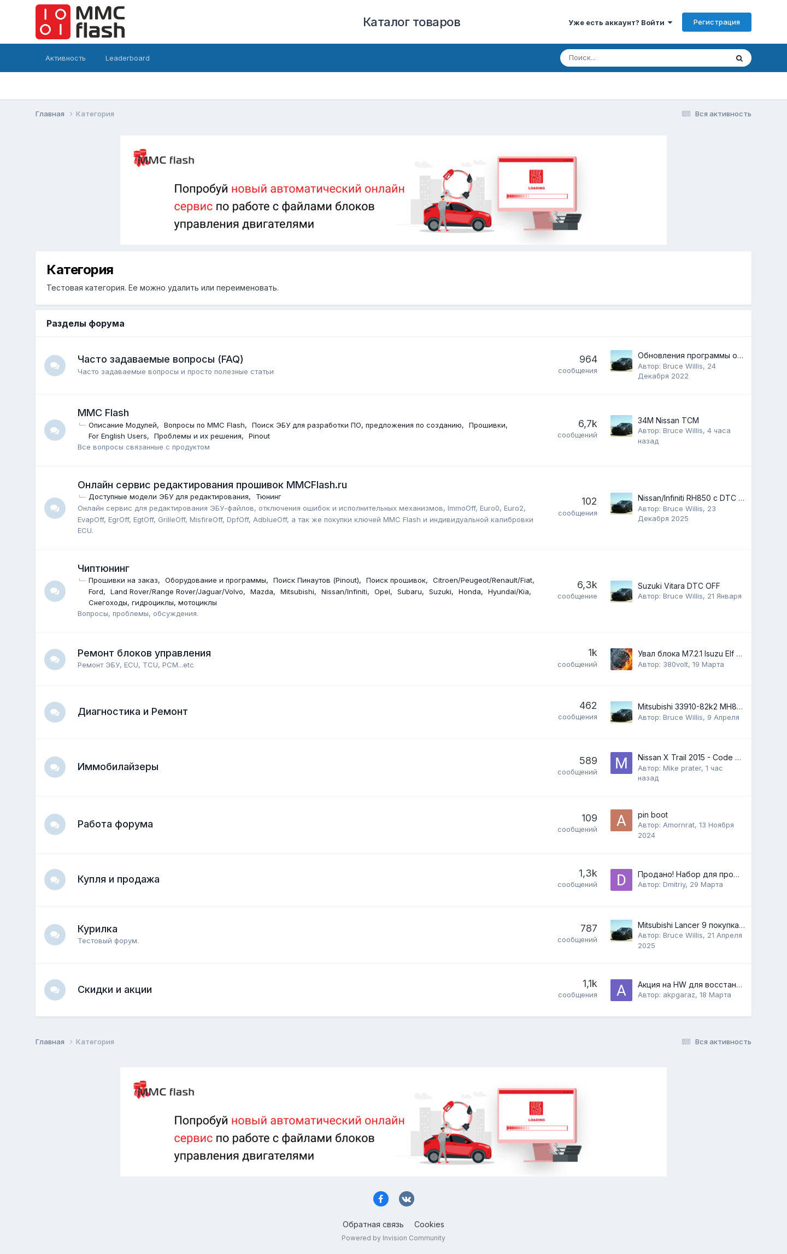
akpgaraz (679, 994)
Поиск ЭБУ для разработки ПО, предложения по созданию (357, 425)
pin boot (653, 814)
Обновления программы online (696, 355)
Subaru (516, 591)
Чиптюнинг (104, 568)
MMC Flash (104, 412)
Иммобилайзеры (118, 766)
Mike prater (682, 768)
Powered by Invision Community (393, 1238)
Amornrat (679, 824)
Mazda (368, 591)
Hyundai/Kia (168, 602)
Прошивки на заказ (123, 580)
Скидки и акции (115, 989)
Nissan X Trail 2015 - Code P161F (696, 757)
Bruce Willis (683, 366)
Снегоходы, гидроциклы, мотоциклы (260, 602)
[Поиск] (615, 58)
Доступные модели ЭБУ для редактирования (169, 496)
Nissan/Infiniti (451, 591)
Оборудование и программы (216, 580)
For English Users (118, 435)
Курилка (98, 928)
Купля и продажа (119, 879)
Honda (130, 602)
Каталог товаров (412, 22)
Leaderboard (127, 58)
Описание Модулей (123, 425)
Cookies (429, 1224)
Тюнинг (269, 496)
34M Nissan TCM (668, 420)
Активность (65, 58)
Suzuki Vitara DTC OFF (679, 585)
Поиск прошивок (396, 580)
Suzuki (100, 602)
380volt (675, 664)
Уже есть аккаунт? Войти (620, 22)
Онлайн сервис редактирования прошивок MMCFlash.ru (213, 484)
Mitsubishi (404, 591)
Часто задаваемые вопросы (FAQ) (161, 359)
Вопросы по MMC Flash (205, 425)
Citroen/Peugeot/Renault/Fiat (139, 591)
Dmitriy (674, 884)
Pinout (260, 435)
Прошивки (487, 425)
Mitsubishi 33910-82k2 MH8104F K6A (704, 706)
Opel (489, 591)
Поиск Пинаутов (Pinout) (317, 580)
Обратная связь (373, 1224)
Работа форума (116, 824)
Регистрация (717, 21)
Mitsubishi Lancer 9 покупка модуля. (704, 925)
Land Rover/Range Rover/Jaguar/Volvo (284, 591)
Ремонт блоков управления (145, 653)
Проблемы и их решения (198, 435)
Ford (203, 591)
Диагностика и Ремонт (133, 711)
